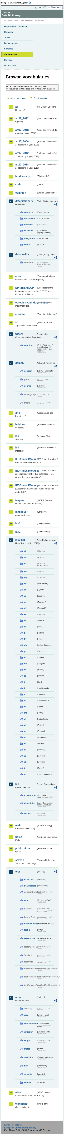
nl (25, 719)
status (27, 244)
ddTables (28, 224)
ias (17, 436)
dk (25, 608)
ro (25, 737)
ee (25, 614)
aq (16, 106)
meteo (27, 1049)
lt (24, 694)
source (27, 386)
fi (24, 633)
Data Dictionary (26, 21)
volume (27, 1082)
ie (25, 669)
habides (20, 424)
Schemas (8, 49)
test (17, 871)
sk (25, 762)
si (25, 756)
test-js (27, 930)
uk (25, 774)
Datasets (8, 32)
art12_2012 (22, 118)
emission (28, 1032)
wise (18, 1092)
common (20, 192)
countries (29, 345)
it (24, 682)
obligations (29, 238)
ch (25, 583)
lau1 (17, 523)
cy (25, 590)
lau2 (17, 531)
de (25, 602)
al (25, 551)
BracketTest (30, 886)
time (26, 1066)
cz (25, 596)
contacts (28, 212)
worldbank (21, 1103)
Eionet (16, 21)
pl (25, 725)
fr (25, 639)
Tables (7, 37)
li (24, 688)
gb (25, 645)
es (25, 626)
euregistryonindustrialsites (25, 302)
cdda (18, 184)
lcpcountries (30, 795)
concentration (30, 1023)
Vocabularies (10, 54)
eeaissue (28, 230)
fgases (19, 334)
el (25, 620)
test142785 (29, 938)
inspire (19, 500)
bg (25, 577)
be (25, 571)
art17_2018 (22, 164)
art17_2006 (22, 141)
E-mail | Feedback (12, 1125)
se (25, 750)
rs (25, 743)
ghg (17, 413)
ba (25, 563)
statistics (28, 1057)
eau (26, 900)
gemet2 (19, 363)
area (26, 1015)
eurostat (20, 314)
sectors (28, 813)
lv (25, 706)
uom (18, 997)
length (27, 1040)
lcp (17, 784)
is (25, 676)
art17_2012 (22, 153)
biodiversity (22, 176)
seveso (19, 860)
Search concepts (40, 98)
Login (40, 7)
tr (25, 768)
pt (25, 731)
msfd (18, 825)
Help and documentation (16, 26)
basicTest (29, 879)
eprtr (18, 276)
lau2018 (20, 540)
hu (25, 663)
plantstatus (29, 803)
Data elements (11, 43)
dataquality (22, 254)
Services (8, 60)
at (25, 557)
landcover (21, 511)
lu (25, 700)
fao (17, 322)
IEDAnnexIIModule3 (25, 470)
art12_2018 (22, 130)
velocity (28, 1074)
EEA (17, 2)
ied (17, 447)
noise (18, 837)
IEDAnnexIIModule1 (25, 459)
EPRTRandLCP (24, 287)
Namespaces (10, 65)
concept (28, 371)
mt (25, 713)
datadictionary (24, 201)
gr (25, 651)
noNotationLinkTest (30, 923)
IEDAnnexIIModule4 (25, 485)
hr (25, 657)
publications (22, 848)
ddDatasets (29, 218)
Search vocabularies (18, 98)
